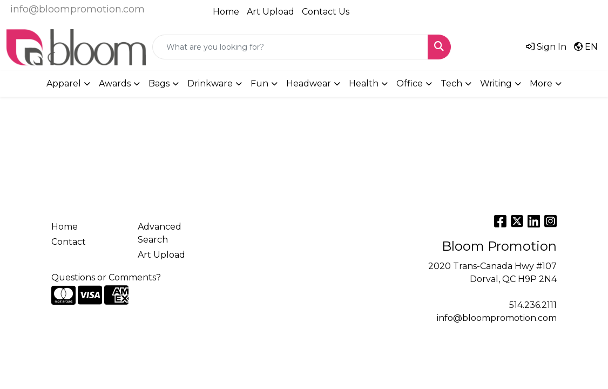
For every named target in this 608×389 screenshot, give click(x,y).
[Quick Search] (290, 47)
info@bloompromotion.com (77, 9)
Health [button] (364, 83)
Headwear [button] (308, 83)
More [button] (541, 83)
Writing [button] (496, 83)
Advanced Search (159, 233)
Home (226, 11)
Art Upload (270, 11)
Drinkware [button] (210, 83)
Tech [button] (451, 83)
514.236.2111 (533, 305)
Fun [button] (259, 83)
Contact (68, 242)
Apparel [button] (63, 83)
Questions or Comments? (106, 277)
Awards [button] (115, 83)
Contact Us (325, 11)
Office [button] (409, 83)
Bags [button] (159, 83)
